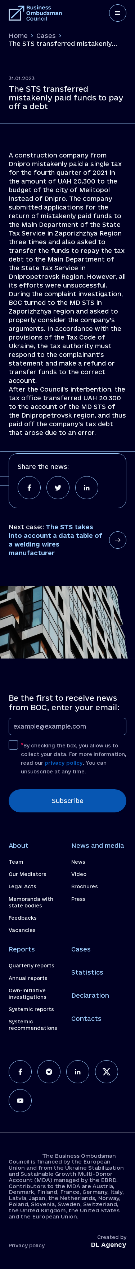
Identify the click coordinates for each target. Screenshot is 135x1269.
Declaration (90, 995)
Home (18, 35)
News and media (97, 845)
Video (78, 874)
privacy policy (64, 763)
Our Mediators (27, 874)
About (18, 845)
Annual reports (28, 978)
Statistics (87, 972)
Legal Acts (22, 886)
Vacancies (22, 930)
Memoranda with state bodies (31, 902)
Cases (46, 35)
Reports (22, 949)
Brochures (84, 886)
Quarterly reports (31, 965)
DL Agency (108, 1244)
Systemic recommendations (33, 1025)
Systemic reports (31, 1009)
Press (78, 899)
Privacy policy (27, 1245)
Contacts (86, 1018)
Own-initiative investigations (27, 994)
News (78, 862)
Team (16, 862)
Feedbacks (23, 918)
